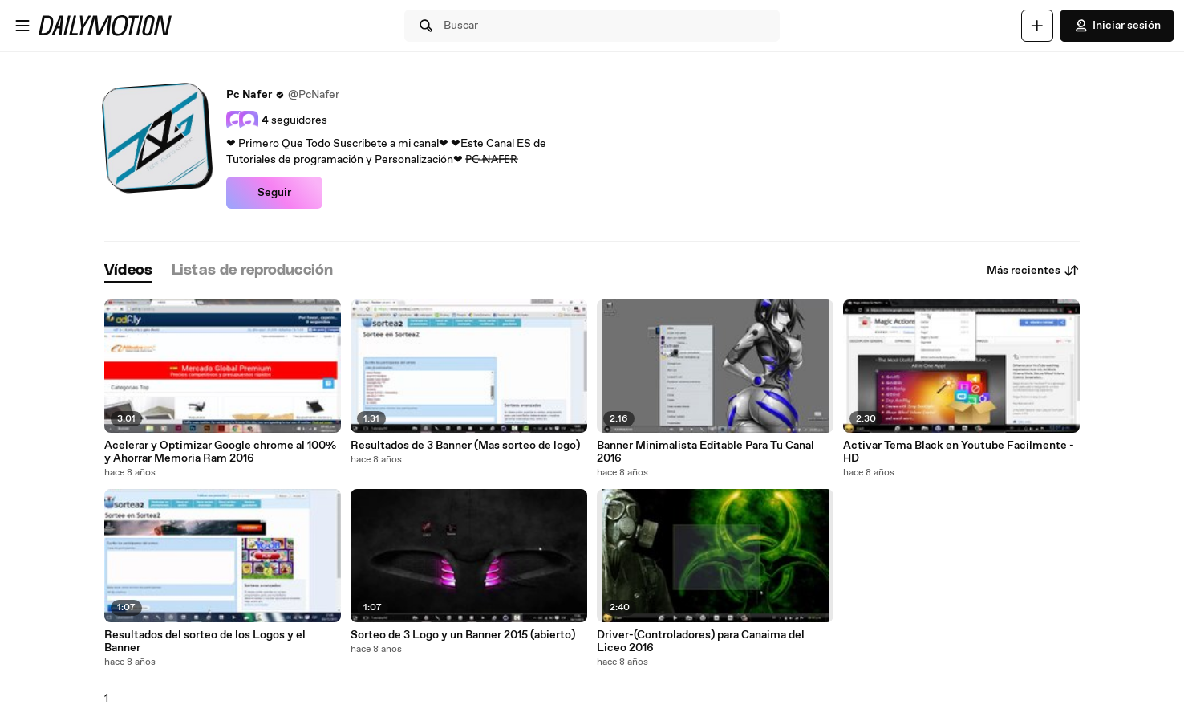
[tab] (128, 271)
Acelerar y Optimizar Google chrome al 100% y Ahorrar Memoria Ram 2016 (220, 452)
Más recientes (1033, 271)
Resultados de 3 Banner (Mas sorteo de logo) (465, 445)
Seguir (274, 192)
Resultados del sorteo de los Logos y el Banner (205, 641)
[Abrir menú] (22, 26)
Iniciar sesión (1117, 26)
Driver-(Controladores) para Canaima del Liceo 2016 (701, 641)
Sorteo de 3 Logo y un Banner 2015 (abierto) (463, 635)
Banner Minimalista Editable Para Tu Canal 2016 (705, 452)
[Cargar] (1037, 26)
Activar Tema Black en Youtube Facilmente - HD (958, 452)
